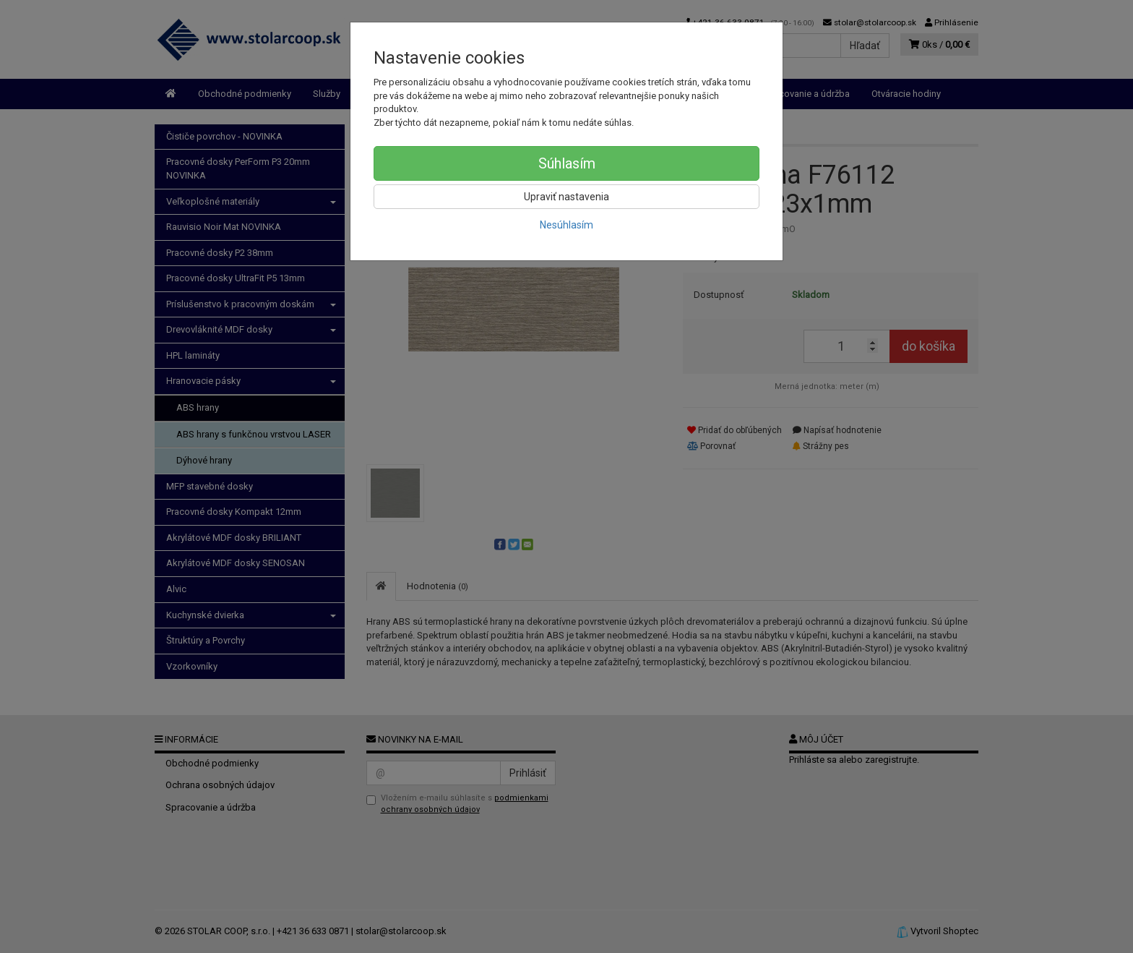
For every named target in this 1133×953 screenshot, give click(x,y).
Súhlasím (566, 163)
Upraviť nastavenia (566, 196)
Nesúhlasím (566, 225)
